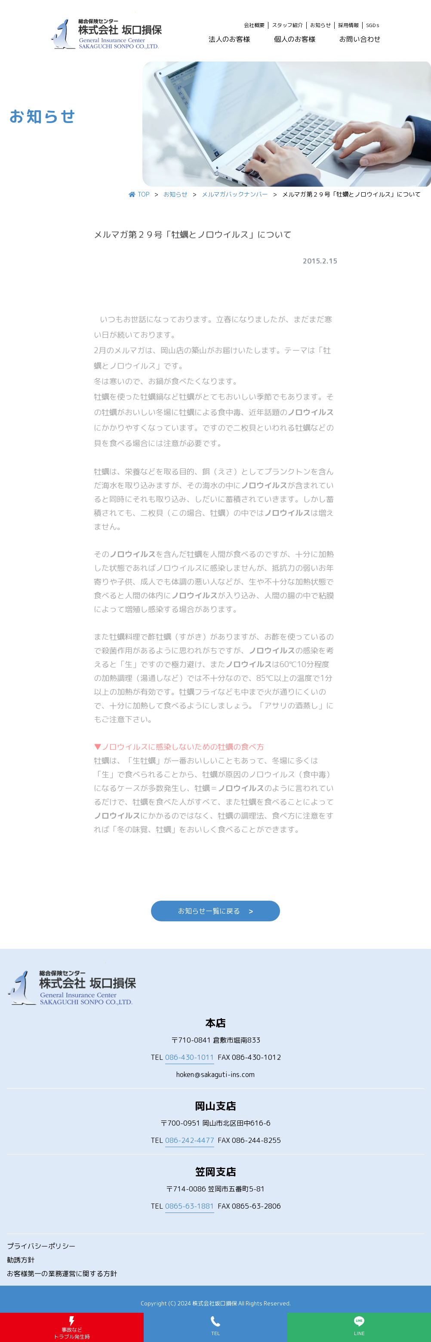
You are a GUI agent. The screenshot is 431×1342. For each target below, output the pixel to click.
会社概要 (254, 25)
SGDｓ (373, 25)
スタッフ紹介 (287, 25)
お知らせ (320, 25)
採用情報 (348, 25)
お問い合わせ (360, 39)
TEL (182, 1057)
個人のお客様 (294, 39)
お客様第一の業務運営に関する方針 (62, 1273)
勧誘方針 (20, 1260)
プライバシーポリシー (41, 1246)
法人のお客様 (229, 39)
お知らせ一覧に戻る (215, 911)
